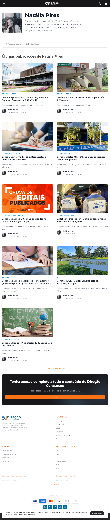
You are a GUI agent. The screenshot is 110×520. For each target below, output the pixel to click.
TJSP (57, 465)
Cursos (58, 428)
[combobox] (57, 44)
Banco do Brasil (61, 461)
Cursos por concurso (8, 450)
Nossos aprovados (61, 421)
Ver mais (55, 484)
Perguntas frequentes (9, 454)
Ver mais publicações (55, 368)
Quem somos (60, 424)
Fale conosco (6, 461)
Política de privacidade (63, 435)
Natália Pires (13, 110)
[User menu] (99, 3)
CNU (57, 450)
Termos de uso (60, 439)
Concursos (59, 431)
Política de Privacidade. (26, 514)
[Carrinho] (106, 3)
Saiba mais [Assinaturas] (55, 397)
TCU (57, 454)
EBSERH (59, 457)
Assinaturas (5, 457)
